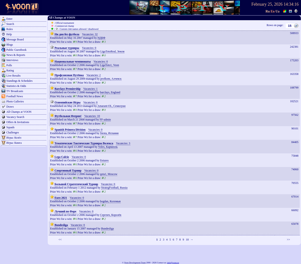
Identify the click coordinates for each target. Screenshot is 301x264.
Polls (9, 65)
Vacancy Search (15, 117)
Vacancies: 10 (92, 116)
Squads (10, 127)
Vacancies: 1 (90, 88)
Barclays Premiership (68, 88)
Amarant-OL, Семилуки (111, 106)
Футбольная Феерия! (68, 116)
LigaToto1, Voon (109, 65)
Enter (9, 18)
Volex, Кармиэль (108, 146)
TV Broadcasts (14, 91)
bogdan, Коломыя (110, 201)
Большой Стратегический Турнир (76, 184)
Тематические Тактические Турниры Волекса (84, 143)
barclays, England (110, 92)
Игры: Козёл (13, 137)
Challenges (12, 132)
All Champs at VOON (19, 111)
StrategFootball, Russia (114, 187)
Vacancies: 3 (123, 143)
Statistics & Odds (16, 86)
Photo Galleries (15, 101)
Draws (10, 106)
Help (9, 34)
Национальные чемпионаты (73, 61)
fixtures (104, 160)
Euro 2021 (61, 197)
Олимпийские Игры (67, 102)
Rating (10, 70)
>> (288, 239)
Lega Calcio (62, 157)
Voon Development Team (135, 262)
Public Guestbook (16, 49)
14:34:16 (291, 4)
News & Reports (15, 55)
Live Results (13, 75)
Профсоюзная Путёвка (69, 75)
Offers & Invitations (17, 122)
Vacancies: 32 (90, 34)
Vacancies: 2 (94, 75)
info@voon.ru (173, 262)
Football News (14, 96)
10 (187, 239)
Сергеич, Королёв (110, 215)
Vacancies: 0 (89, 48)
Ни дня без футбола (67, 34)
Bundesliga (61, 225)
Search (10, 24)
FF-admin (105, 119)
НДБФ (101, 37)
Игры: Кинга (14, 142)
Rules (9, 29)
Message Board (15, 39)
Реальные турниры (67, 48)
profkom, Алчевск (111, 78)
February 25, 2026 (266, 4)
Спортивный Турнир (68, 170)
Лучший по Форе (65, 211)
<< (60, 239)
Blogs (9, 44)
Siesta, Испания (109, 133)
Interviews (12, 60)
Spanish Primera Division (70, 129)
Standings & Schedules (19, 80)
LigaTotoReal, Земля (112, 51)
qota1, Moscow (108, 174)
